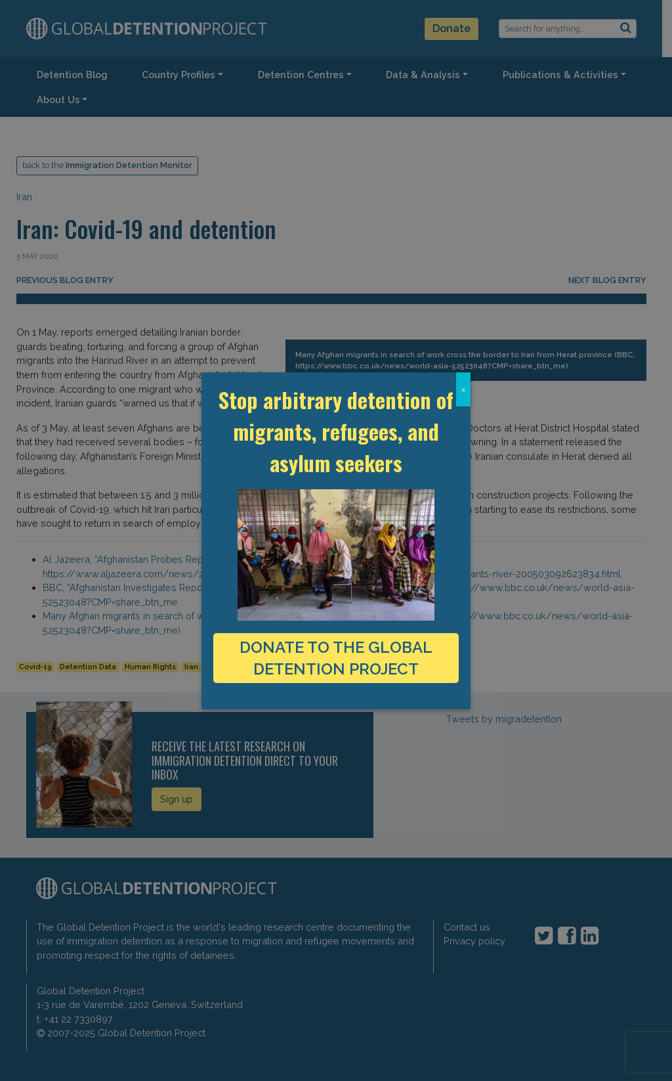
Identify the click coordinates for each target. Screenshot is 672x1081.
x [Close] (463, 389)
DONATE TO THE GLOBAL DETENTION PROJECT (336, 658)
